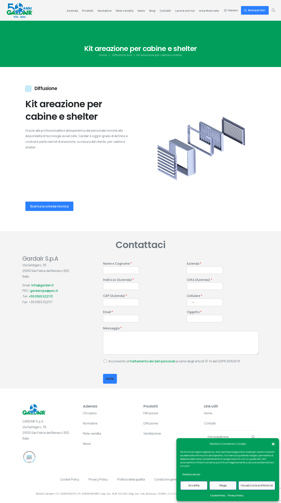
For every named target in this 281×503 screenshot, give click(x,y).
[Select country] (191, 302)
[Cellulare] (205, 302)
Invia (110, 378)
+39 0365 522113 (40, 296)
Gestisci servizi (191, 474)
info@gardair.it (42, 285)
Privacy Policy (236, 495)
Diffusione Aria (120, 55)
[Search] (226, 436)
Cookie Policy (218, 495)
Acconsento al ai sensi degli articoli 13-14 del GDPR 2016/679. (174, 361)
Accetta (193, 485)
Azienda (194, 264)
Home (103, 55)
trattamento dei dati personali (152, 361)
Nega (223, 485)
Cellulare (194, 296)
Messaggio (112, 328)
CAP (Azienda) (115, 296)
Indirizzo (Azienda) (118, 280)
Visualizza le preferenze (257, 485)
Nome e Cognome (117, 264)
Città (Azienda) (199, 280)
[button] (273, 444)
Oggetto (194, 312)
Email (108, 312)
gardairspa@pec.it (44, 291)
